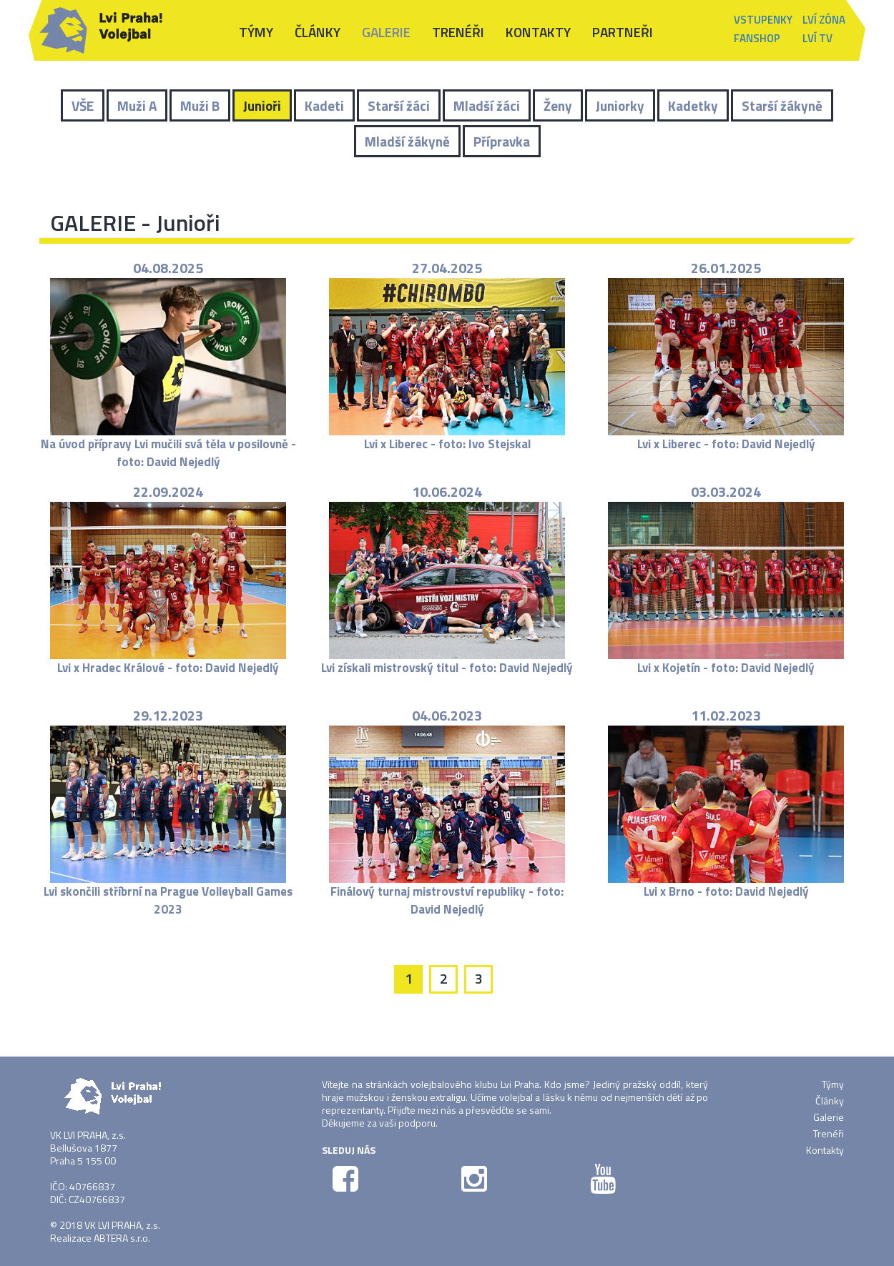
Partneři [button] (622, 31)
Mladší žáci (486, 105)
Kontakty (538, 31)
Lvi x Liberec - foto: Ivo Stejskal (447, 444)
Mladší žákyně (407, 141)
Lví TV (817, 38)
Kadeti (324, 105)
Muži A (137, 105)
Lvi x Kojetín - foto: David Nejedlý (726, 667)
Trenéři (828, 1133)
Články (829, 1100)
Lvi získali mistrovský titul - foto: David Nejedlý (447, 667)
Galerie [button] (386, 31)
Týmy (833, 1084)
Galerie (828, 1116)
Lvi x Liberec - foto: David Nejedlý (726, 444)
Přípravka (501, 141)
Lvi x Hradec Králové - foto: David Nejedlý (168, 667)
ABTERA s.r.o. (122, 1237)
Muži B (200, 105)
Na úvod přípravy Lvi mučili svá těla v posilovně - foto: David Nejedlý (168, 452)
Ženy (558, 105)
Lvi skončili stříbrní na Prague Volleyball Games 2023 (168, 900)
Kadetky (693, 105)
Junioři (262, 105)
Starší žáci (399, 105)
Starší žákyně (782, 105)
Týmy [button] (256, 31)
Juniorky (620, 105)
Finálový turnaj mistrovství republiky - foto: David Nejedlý (447, 900)
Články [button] (317, 31)
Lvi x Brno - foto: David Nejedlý (726, 891)
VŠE (83, 105)
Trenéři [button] (458, 31)
